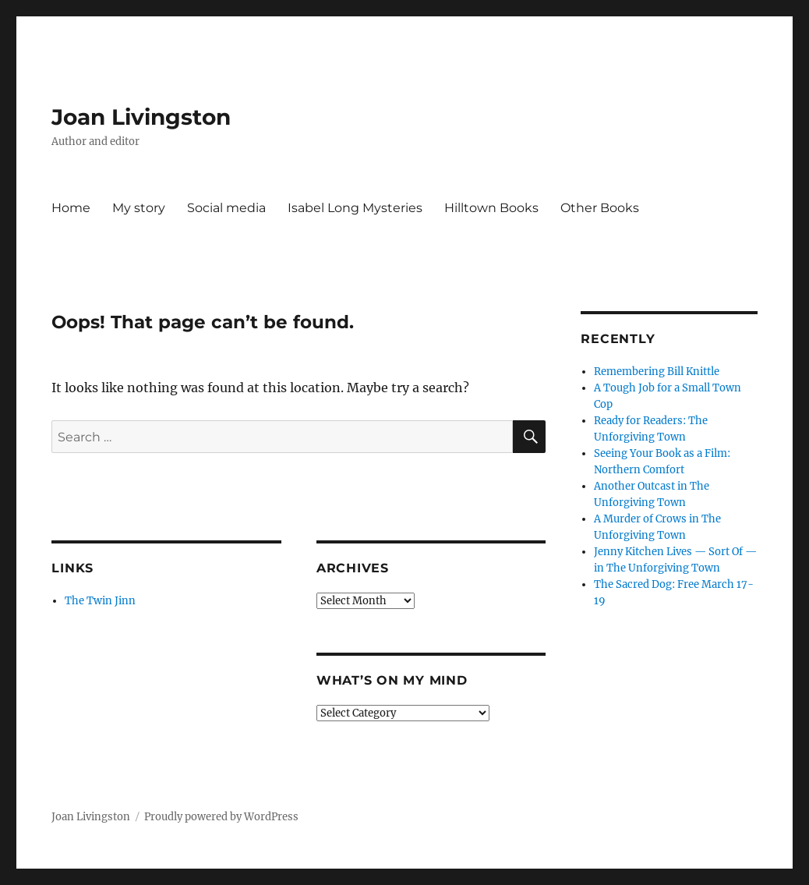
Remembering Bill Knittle (656, 371)
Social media (226, 207)
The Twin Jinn (100, 600)
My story (138, 207)
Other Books (599, 207)
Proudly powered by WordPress (221, 816)
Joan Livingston (141, 117)
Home (70, 207)
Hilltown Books (491, 207)
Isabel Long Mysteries (355, 207)
